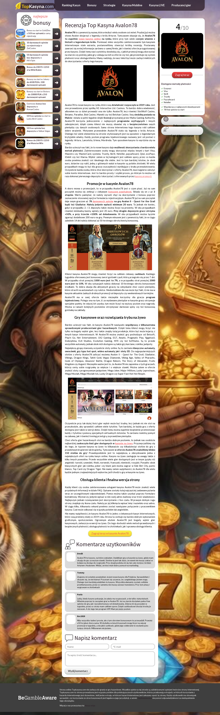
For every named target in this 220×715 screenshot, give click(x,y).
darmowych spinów (103, 201)
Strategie (109, 5)
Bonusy (92, 5)
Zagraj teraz (182, 75)
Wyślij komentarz (78, 671)
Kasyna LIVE (157, 5)
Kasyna (37, 6)
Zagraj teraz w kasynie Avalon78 (110, 533)
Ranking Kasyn (71, 5)
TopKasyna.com (145, 698)
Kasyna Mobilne (132, 5)
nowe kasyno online (90, 38)
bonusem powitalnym (120, 191)
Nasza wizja (90, 705)
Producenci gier (181, 5)
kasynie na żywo (124, 443)
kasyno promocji (143, 176)
